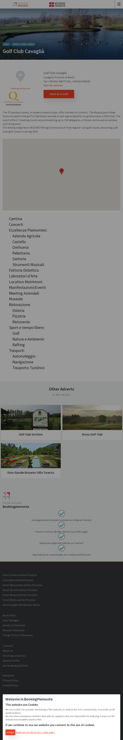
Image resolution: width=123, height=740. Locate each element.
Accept (10, 732)
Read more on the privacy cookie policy (35, 732)
